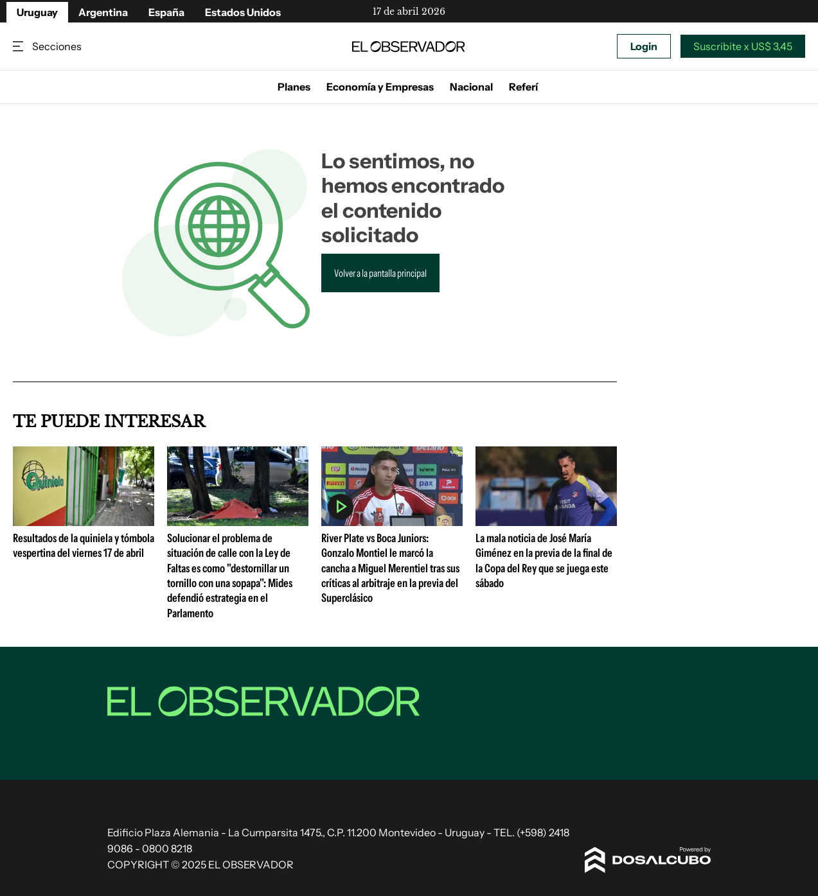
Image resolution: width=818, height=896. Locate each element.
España (166, 12)
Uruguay (37, 12)
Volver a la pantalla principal (380, 273)
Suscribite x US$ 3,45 (742, 46)
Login (643, 46)
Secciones (19, 46)
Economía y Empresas (380, 86)
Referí (523, 86)
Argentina (103, 12)
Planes (294, 86)
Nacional (471, 86)
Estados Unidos (243, 12)
